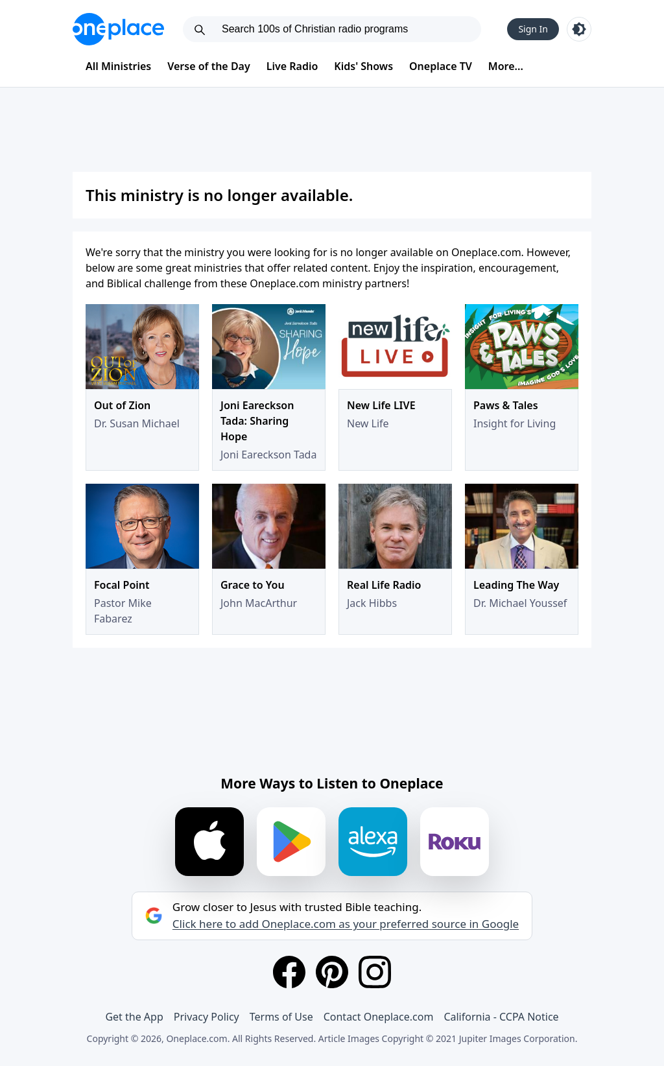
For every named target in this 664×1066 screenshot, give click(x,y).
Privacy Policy (206, 1017)
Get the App (134, 1017)
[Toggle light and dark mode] (579, 29)
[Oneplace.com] (118, 29)
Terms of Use (281, 1017)
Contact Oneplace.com (379, 1017)
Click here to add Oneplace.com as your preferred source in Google (345, 924)
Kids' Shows (363, 66)
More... (505, 66)
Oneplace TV (440, 66)
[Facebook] (289, 972)
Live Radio (292, 66)
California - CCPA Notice (501, 1017)
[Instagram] (375, 972)
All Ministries (118, 66)
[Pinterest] (332, 972)
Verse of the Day (208, 66)
